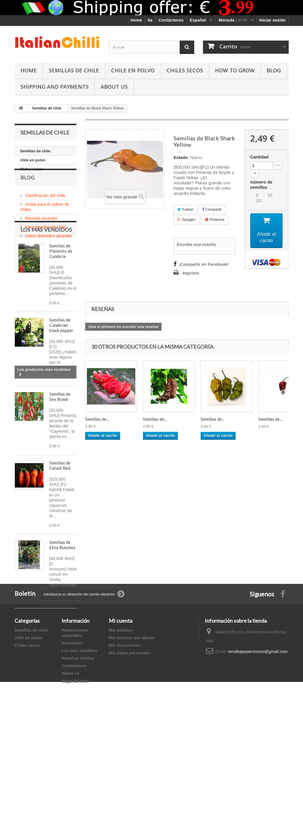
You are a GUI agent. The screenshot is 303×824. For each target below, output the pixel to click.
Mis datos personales (130, 759)
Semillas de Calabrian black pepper (61, 365)
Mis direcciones (124, 751)
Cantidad (259, 157)
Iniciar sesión (272, 20)
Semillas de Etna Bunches (62, 584)
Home (136, 20)
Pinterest (214, 219)
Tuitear (185, 209)
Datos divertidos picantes (48, 247)
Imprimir (190, 273)
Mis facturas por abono (131, 744)
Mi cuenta (120, 727)
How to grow (235, 70)
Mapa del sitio (75, 787)
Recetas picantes (40, 230)
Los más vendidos (46, 269)
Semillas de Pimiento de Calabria (60, 290)
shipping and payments (54, 86)
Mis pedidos (121, 736)
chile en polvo (133, 70)
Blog (274, 70)
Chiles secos (185, 70)
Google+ (186, 219)
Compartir (212, 209)
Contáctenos (171, 20)
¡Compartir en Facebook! (204, 264)
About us (70, 779)
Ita (150, 20)
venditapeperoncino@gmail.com (258, 757)
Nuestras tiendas (78, 764)
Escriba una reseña (196, 244)
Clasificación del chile (44, 207)
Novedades (72, 749)
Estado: (181, 157)
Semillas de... (97, 419)
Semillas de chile (74, 70)
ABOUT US (114, 86)
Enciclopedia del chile (45, 238)
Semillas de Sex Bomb (60, 436)
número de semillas (261, 184)
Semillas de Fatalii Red (60, 505)
